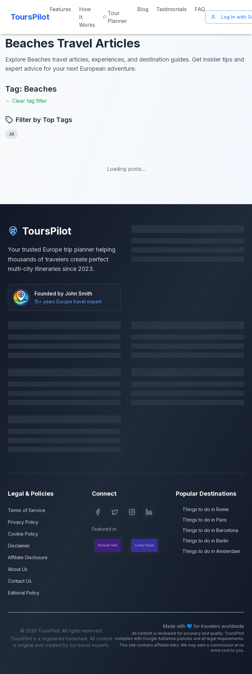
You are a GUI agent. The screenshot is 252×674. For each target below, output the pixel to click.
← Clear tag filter (26, 101)
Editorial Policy (23, 592)
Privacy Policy (23, 522)
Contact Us (20, 581)
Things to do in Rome (202, 509)
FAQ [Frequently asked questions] (200, 9)
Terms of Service (26, 510)
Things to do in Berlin (202, 540)
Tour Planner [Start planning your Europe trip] (115, 17)
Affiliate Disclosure (28, 557)
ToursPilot (39, 231)
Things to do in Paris (201, 520)
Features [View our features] (60, 9)
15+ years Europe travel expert (67, 301)
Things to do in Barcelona (207, 530)
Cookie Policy (23, 534)
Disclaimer (19, 545)
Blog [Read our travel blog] (142, 9)
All (11, 134)
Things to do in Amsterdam (208, 551)
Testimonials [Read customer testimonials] (171, 9)
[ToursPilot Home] (29, 17)
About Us (18, 569)
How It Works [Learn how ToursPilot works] (87, 17)
